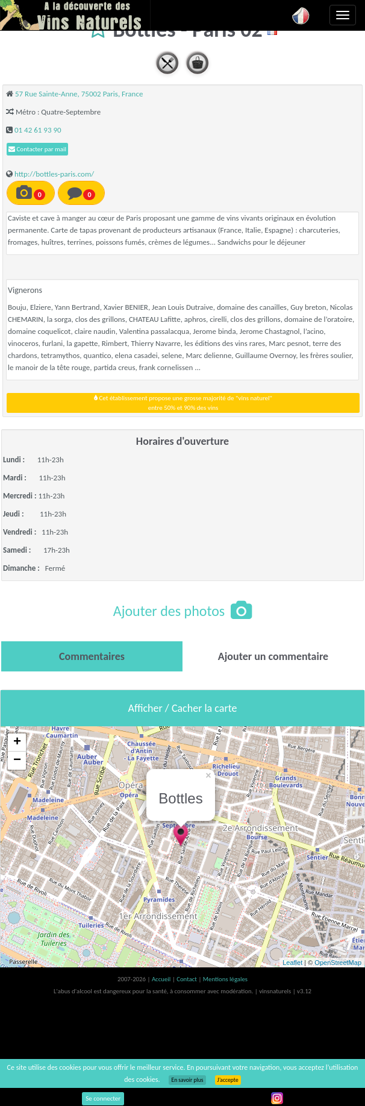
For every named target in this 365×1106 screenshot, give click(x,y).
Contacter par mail (37, 149)
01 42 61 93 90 (37, 129)
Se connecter (103, 1098)
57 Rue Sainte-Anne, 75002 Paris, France (79, 93)
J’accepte (228, 1080)
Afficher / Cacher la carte (182, 708)
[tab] (91, 656)
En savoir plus (187, 1080)
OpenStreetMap (337, 962)
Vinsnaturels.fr (75, 15)
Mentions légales (225, 979)
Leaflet (292, 962)
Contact (187, 979)
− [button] (17, 761)
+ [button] (17, 743)
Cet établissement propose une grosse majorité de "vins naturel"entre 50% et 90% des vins (183, 403)
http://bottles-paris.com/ (54, 173)
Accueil (162, 979)
